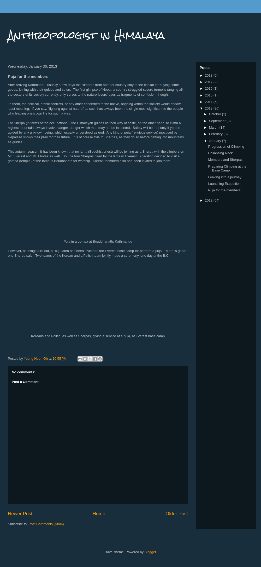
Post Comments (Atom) (46, 524)
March (214, 127)
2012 (209, 200)
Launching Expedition (224, 184)
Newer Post (20, 513)
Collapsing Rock (220, 153)
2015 (209, 95)
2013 (209, 108)
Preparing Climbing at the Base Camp (227, 168)
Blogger (150, 552)
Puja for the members (224, 190)
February (216, 134)
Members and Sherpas (225, 160)
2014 (209, 102)
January (215, 141)
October (215, 114)
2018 (209, 75)
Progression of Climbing (226, 146)
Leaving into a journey (224, 177)
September (218, 121)
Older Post (176, 513)
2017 (209, 82)
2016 (209, 88)
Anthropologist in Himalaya (86, 35)
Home (99, 513)
